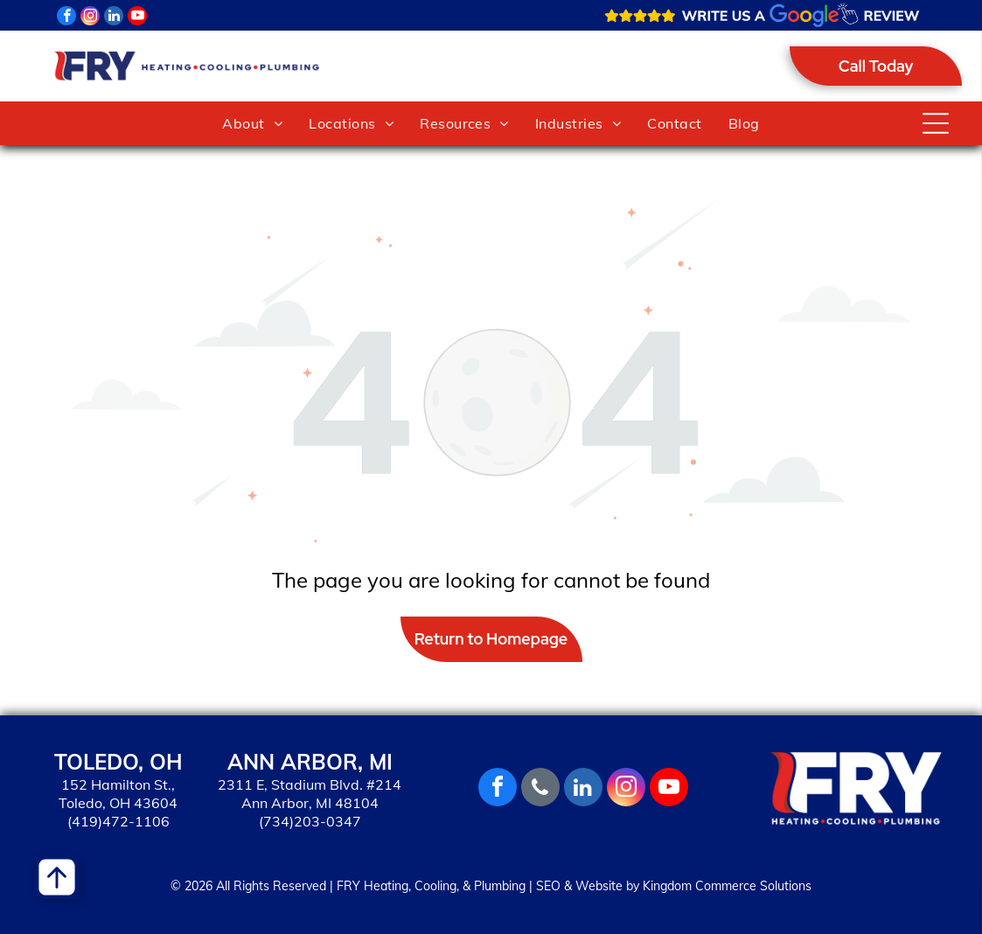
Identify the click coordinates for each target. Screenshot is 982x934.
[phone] (540, 789)
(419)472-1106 (118, 821)
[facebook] (66, 18)
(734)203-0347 (310, 821)
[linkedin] (113, 18)
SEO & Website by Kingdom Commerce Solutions (673, 886)
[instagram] (90, 18)
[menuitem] (252, 123)
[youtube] (137, 18)
